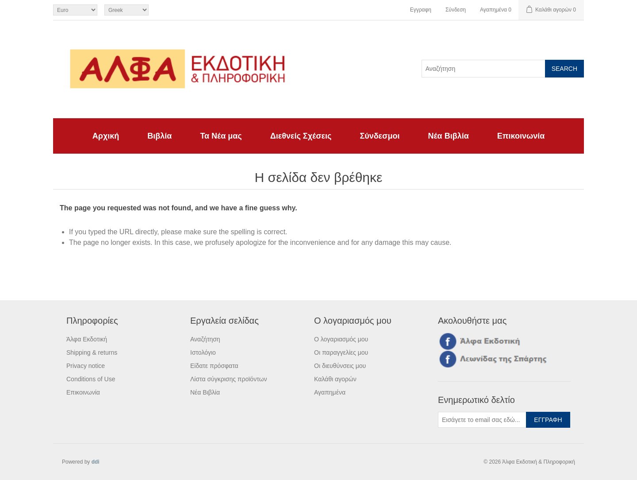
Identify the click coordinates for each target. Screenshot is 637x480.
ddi (96, 462)
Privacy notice (85, 365)
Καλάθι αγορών (335, 379)
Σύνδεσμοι (379, 136)
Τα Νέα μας (221, 136)
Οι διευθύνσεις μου (340, 365)
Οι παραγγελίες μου (341, 352)
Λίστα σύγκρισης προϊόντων (228, 379)
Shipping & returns (91, 352)
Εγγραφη (420, 10)
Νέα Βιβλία (448, 136)
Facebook (446, 341)
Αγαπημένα (329, 392)
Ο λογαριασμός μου (341, 339)
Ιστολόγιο (203, 352)
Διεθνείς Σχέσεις (301, 136)
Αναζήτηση (205, 339)
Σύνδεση (455, 10)
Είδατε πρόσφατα (214, 365)
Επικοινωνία (521, 136)
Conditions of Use (90, 379)
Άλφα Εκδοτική (86, 339)
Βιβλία (159, 136)
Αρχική (105, 136)
